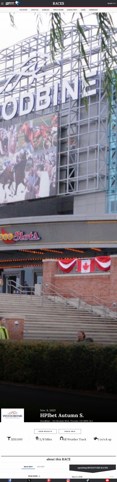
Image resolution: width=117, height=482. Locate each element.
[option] (58, 217)
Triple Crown (58, 10)
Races (58, 3)
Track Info (69, 431)
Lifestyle (34, 10)
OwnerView (93, 10)
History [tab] (40, 466)
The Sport (23, 10)
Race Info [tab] (28, 466)
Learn (83, 10)
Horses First (72, 10)
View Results (45, 431)
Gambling (45, 10)
